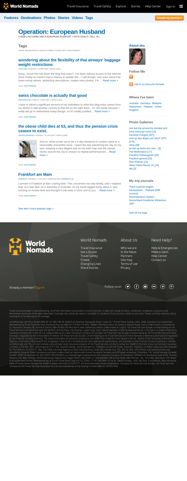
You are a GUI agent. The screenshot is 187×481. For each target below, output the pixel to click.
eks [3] (132, 168)
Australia (134, 103)
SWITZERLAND (24, 100)
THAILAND (22, 69)
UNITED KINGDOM (26, 135)
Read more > (110, 80)
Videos (77, 18)
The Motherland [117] (140, 151)
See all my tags (138, 212)
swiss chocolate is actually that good (52, 95)
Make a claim (159, 252)
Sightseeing (30, 86)
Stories (135, 6)
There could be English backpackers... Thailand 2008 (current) (144, 190)
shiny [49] (134, 145)
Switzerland (135, 106)
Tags (89, 18)
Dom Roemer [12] (138, 162)
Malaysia (156, 103)
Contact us (158, 259)
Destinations (31, 18)
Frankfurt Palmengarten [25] (144, 155)
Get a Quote (89, 252)
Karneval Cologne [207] (141, 135)
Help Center (153, 6)
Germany (145, 103)
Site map (126, 259)
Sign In (170, 6)
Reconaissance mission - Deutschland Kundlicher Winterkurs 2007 (147, 200)
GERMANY (22, 179)
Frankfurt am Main (35, 174)
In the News (128, 252)
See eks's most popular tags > (36, 208)
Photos (49, 18)
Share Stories (89, 267)
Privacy (125, 267)
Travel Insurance (78, 6)
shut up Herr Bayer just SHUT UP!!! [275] (148, 140)
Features (11, 18)
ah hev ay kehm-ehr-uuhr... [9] (145, 148)
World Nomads (21, 6)
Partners (126, 256)
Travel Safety (102, 6)
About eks (137, 46)
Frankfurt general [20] (140, 158)
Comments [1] (67, 179)
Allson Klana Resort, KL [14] (144, 165)
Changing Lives (91, 263)
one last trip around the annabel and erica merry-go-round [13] (148, 130)
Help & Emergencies (164, 248)
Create (85, 259)
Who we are (129, 248)
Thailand (147, 106)
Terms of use (129, 263)
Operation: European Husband (61, 31)
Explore (121, 6)
